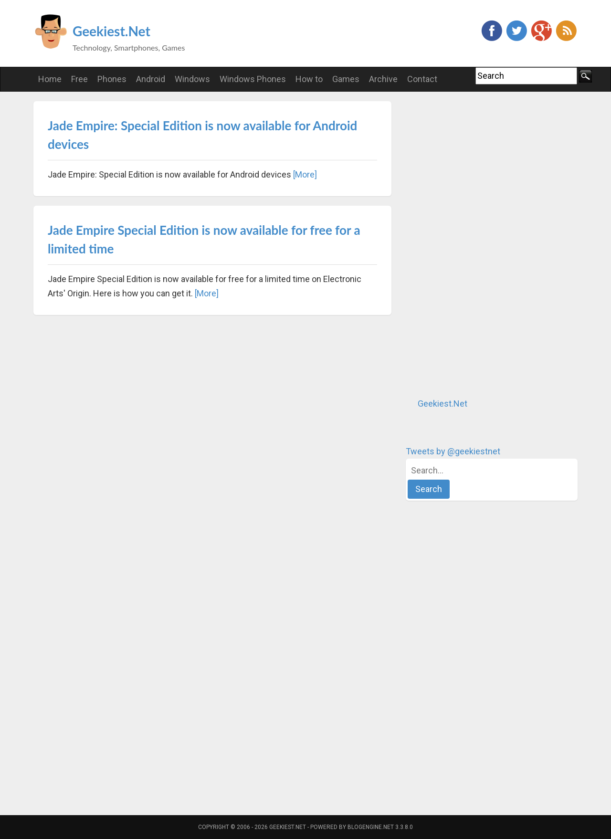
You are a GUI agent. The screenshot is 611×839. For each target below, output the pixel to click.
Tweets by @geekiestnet (453, 451)
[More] (305, 174)
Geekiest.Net (111, 31)
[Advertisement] (477, 244)
